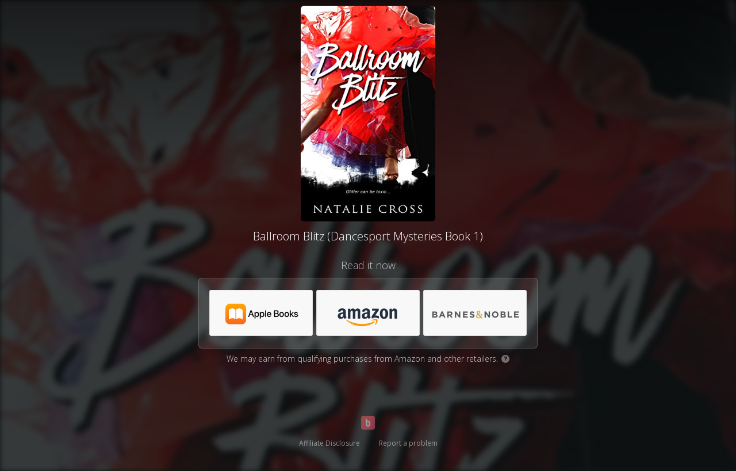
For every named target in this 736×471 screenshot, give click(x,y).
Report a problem (408, 443)
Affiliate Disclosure (329, 443)
